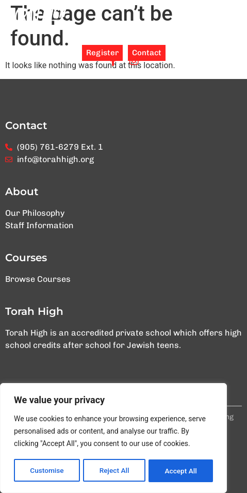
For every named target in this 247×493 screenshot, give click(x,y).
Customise (46, 471)
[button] (233, 19)
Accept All (180, 471)
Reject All (114, 471)
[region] (113, 439)
